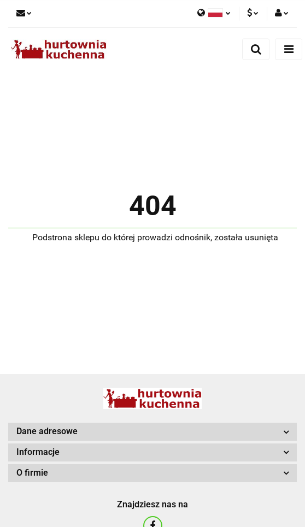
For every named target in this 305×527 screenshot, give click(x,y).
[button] (152, 432)
